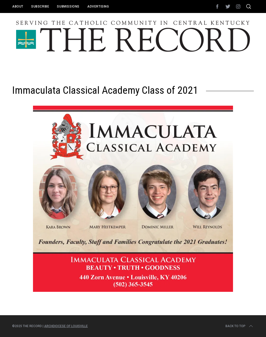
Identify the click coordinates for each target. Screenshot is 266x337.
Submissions (68, 6)
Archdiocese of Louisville (66, 326)
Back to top (239, 326)
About (17, 6)
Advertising (98, 6)
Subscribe (40, 6)
